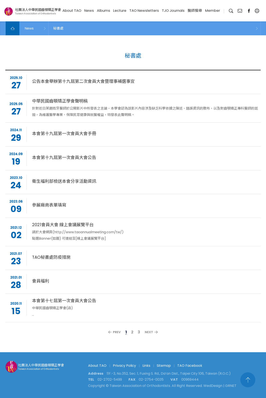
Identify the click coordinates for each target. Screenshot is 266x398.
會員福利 (40, 282)
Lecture (119, 10)
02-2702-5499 (110, 379)
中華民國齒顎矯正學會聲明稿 (60, 102)
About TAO (71, 10)
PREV (117, 332)
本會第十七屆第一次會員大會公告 (64, 301)
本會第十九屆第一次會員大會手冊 (64, 134)
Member (212, 10)
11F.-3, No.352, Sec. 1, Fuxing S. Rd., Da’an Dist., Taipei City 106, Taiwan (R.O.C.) (169, 373)
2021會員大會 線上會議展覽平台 (63, 225)
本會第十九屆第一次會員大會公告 (64, 158)
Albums (103, 10)
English (257, 11)
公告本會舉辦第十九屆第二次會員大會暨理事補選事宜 (83, 82)
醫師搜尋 (195, 10)
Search (231, 11)
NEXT (149, 332)
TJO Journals (173, 10)
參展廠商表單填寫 (49, 205)
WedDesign (212, 385)
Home (12, 28)
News (89, 10)
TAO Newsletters (144, 10)
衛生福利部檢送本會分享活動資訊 (64, 182)
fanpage (249, 11)
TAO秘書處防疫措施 (51, 258)
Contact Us (240, 11)
